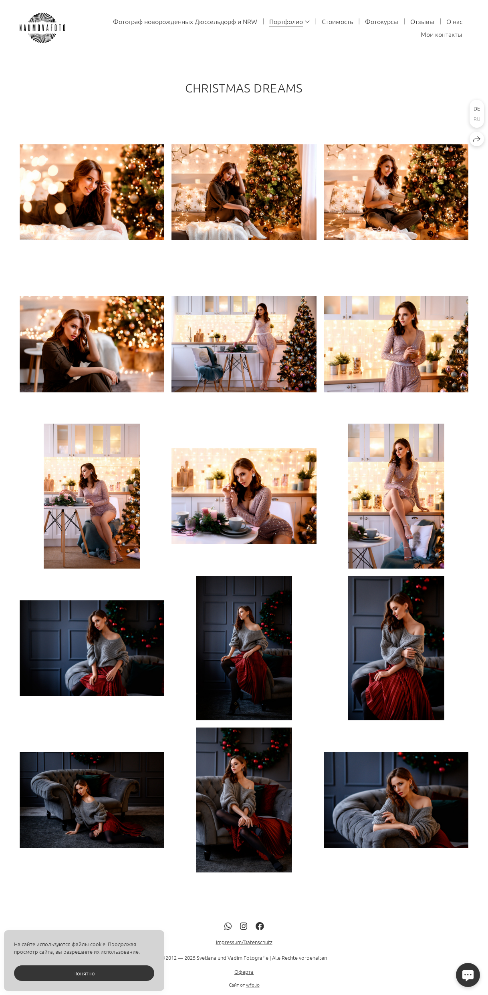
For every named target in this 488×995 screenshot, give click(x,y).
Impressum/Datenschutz (244, 957)
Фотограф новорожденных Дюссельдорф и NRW (185, 21)
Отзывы (422, 21)
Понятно (84, 973)
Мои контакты (441, 34)
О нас (454, 21)
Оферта (244, 987)
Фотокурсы (381, 21)
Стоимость (337, 21)
